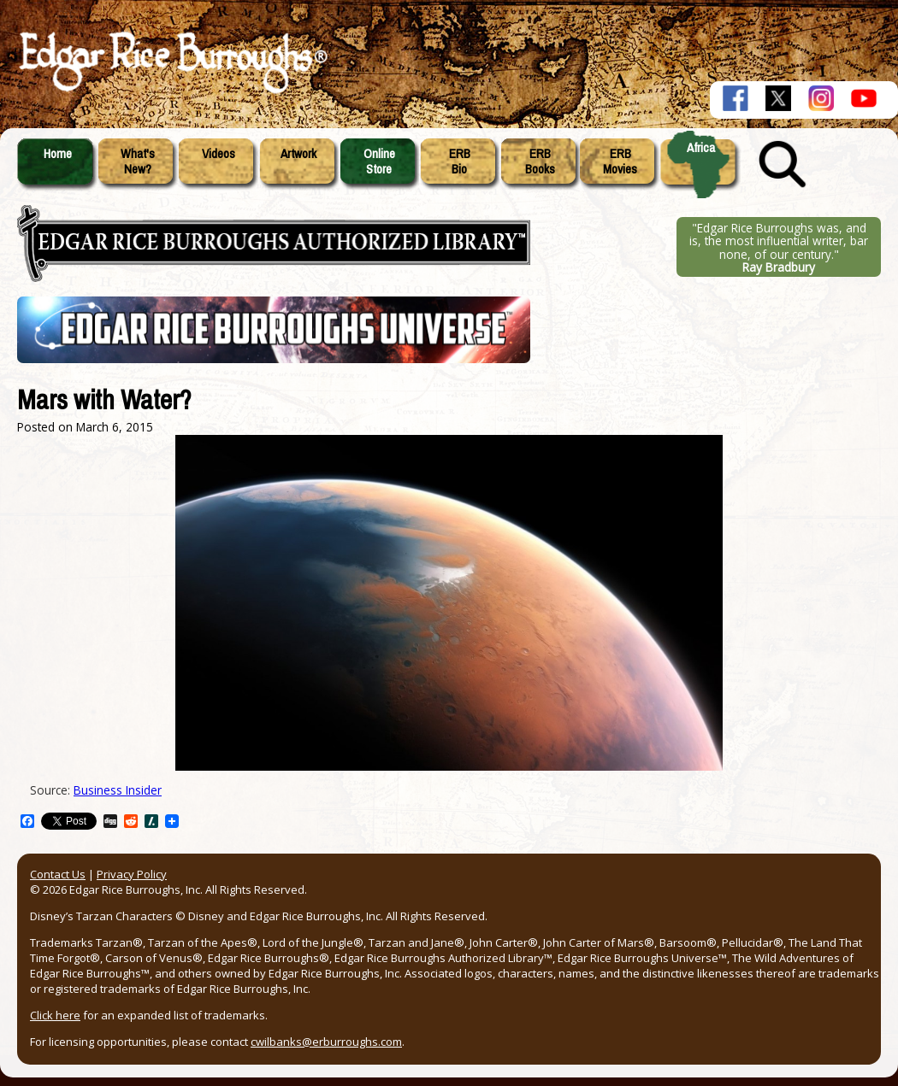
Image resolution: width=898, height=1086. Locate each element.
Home (58, 154)
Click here (55, 1015)
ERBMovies (620, 161)
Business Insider (118, 790)
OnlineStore (379, 161)
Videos (218, 154)
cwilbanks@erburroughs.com (326, 1041)
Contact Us (58, 874)
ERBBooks (540, 161)
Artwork (298, 154)
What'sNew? (138, 161)
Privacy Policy (132, 874)
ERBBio (459, 161)
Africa (701, 148)
